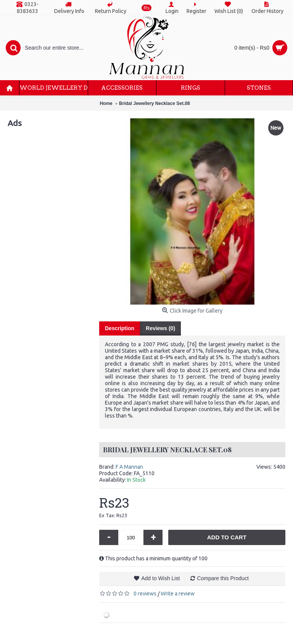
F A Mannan (129, 467)
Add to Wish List (160, 578)
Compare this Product (222, 578)
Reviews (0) (160, 328)
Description (119, 328)
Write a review (178, 593)
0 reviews (145, 593)
